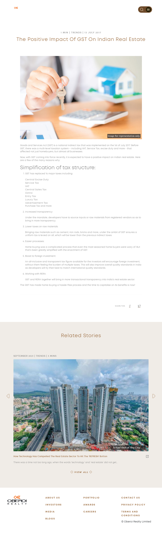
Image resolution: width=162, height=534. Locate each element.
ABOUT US (52, 497)
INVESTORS (53, 504)
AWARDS (89, 504)
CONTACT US (130, 497)
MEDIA (50, 511)
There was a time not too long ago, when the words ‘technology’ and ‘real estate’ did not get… (65, 462)
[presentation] (8, 396)
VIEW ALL (81, 472)
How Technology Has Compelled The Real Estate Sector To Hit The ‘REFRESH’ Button (81, 456)
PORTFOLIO (91, 497)
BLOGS (50, 518)
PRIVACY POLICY (133, 504)
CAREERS (90, 511)
